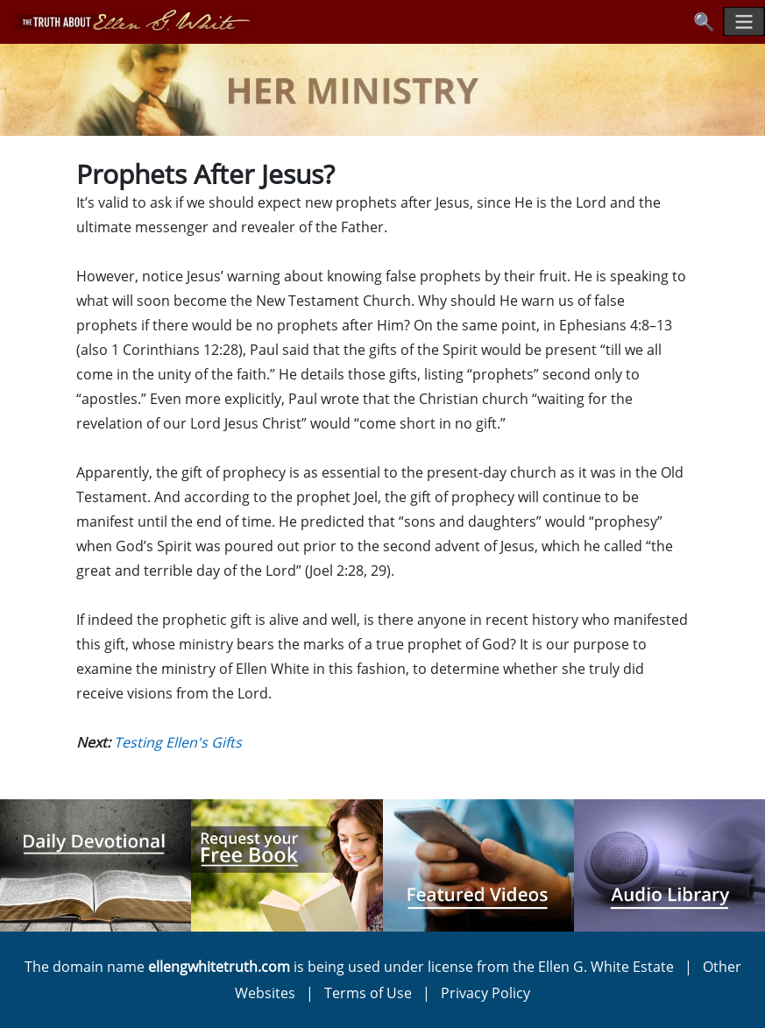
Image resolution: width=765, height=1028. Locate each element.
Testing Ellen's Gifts (178, 742)
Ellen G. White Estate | (620, 966)
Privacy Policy (485, 993)
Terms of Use (368, 993)
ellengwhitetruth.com (219, 966)
